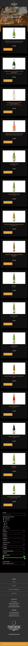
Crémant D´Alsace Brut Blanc (14, 42)
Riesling (14, 467)
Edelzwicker (14, 164)
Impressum (14, 593)
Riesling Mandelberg (14, 497)
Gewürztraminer (14, 195)
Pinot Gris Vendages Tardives (14, 377)
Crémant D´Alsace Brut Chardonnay (14, 104)
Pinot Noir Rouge (13, 437)
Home (14, 581)
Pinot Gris (14, 346)
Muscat (14, 286)
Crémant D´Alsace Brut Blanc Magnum (14, 72)
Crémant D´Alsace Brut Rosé (14, 134)
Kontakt (14, 585)
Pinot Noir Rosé (14, 407)
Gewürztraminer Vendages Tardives (14, 256)
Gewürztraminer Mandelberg (14, 225)
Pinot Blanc (14, 316)
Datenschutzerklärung (14, 589)
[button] (7, 49)
